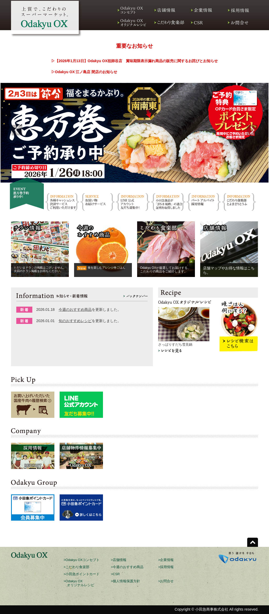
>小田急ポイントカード (82, 574)
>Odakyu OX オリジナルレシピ (79, 583)
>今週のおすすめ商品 (127, 567)
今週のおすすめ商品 (75, 309)
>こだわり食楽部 (76, 567)
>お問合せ (166, 581)
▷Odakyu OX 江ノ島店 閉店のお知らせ (84, 72)
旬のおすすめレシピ (75, 321)
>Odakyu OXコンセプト (82, 560)
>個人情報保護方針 (125, 581)
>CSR (115, 574)
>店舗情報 (118, 560)
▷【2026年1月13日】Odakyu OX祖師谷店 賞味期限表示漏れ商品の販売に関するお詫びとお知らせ (134, 61)
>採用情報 (166, 567)
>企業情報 (166, 560)
